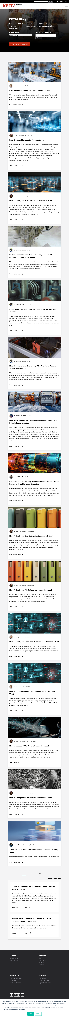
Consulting (42, 960)
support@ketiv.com (45, 983)
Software (42, 965)
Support (41, 962)
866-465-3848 (62, 1)
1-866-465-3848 (44, 980)
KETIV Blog (13, 980)
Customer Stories (15, 983)
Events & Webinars (15, 978)
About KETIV (14, 958)
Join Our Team (14, 960)
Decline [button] (38, 1013)
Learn (40, 958)
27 (40, 873)
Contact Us (42, 978)
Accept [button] (30, 1013)
